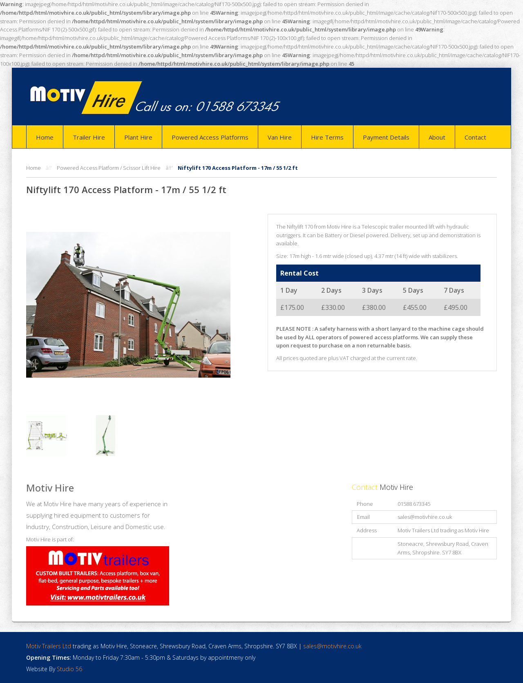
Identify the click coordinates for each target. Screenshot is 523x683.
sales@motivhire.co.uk (425, 517)
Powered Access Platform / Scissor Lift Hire (109, 167)
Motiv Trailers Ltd (48, 646)
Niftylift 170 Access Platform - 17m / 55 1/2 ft (238, 167)
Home (33, 167)
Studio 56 (69, 669)
